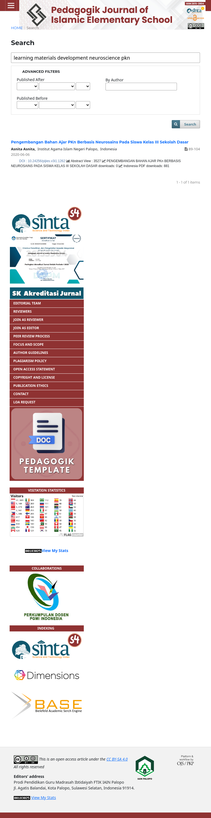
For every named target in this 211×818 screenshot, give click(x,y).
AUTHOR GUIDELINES (30, 352)
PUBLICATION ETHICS (30, 385)
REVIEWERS (22, 311)
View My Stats (54, 550)
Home (17, 28)
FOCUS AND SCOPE (28, 344)
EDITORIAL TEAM (27, 303)
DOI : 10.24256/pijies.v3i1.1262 (42, 161)
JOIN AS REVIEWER (28, 319)
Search (190, 124)
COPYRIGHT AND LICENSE (34, 377)
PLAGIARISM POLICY (29, 361)
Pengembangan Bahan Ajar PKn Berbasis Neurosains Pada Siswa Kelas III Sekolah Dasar (99, 142)
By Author (114, 79)
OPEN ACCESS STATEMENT (34, 369)
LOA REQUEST (24, 402)
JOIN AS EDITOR (26, 328)
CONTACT (21, 394)
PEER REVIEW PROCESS (31, 336)
